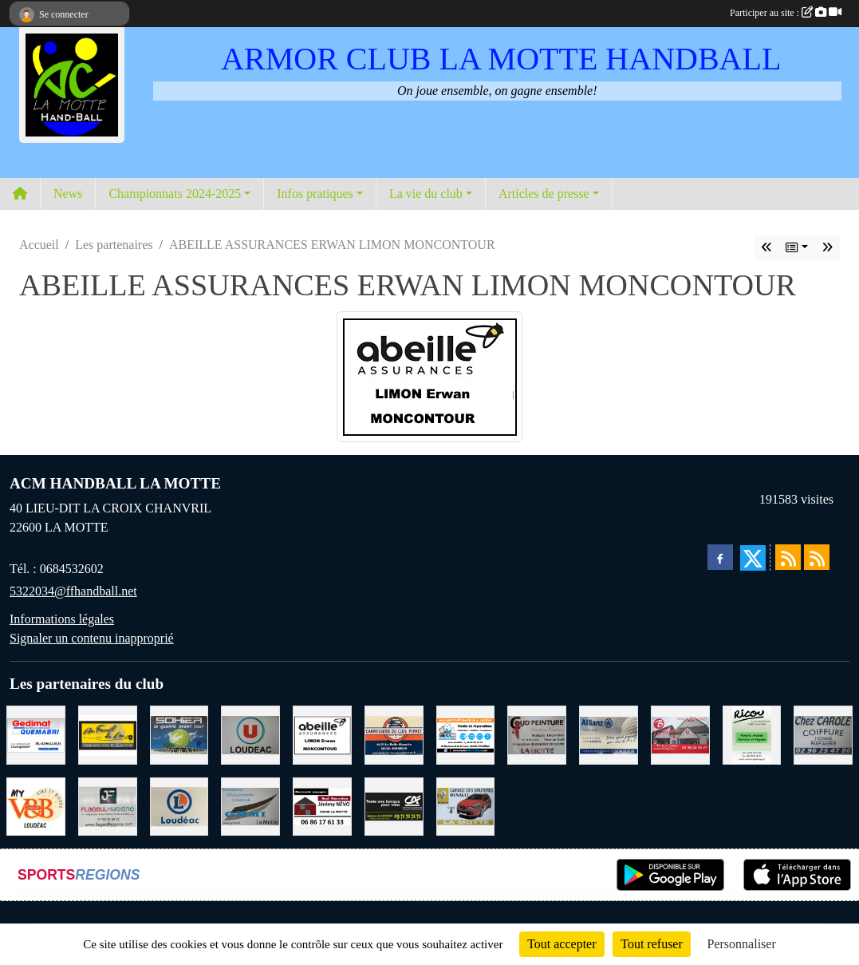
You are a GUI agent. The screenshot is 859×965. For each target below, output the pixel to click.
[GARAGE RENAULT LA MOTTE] (465, 805)
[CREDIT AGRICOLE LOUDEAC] (394, 805)
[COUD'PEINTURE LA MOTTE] (536, 733)
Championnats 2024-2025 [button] (174, 193)
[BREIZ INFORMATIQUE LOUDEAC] (465, 733)
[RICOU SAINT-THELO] (752, 733)
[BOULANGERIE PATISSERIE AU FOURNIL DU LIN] (107, 733)
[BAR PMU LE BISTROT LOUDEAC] (680, 733)
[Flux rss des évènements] (816, 557)
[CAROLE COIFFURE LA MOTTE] (823, 733)
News (67, 193)
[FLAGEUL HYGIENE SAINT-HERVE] (107, 805)
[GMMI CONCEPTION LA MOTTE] (250, 805)
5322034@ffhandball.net (73, 591)
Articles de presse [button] (543, 193)
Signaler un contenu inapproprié (92, 638)
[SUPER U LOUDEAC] (250, 733)
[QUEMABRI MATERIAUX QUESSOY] (35, 733)
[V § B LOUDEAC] (35, 805)
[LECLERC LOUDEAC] (179, 805)
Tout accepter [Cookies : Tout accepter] (561, 944)
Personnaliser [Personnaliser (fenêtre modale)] (741, 944)
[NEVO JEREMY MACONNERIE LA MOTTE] (322, 805)
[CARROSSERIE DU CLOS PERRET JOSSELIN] (394, 733)
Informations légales (62, 619)
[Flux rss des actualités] (788, 557)
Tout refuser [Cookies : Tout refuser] (652, 944)
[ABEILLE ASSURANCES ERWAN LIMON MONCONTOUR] (322, 733)
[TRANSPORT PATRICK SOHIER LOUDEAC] (179, 733)
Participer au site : (785, 12)
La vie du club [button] (426, 193)
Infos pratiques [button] (315, 193)
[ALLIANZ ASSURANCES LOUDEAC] (608, 733)
